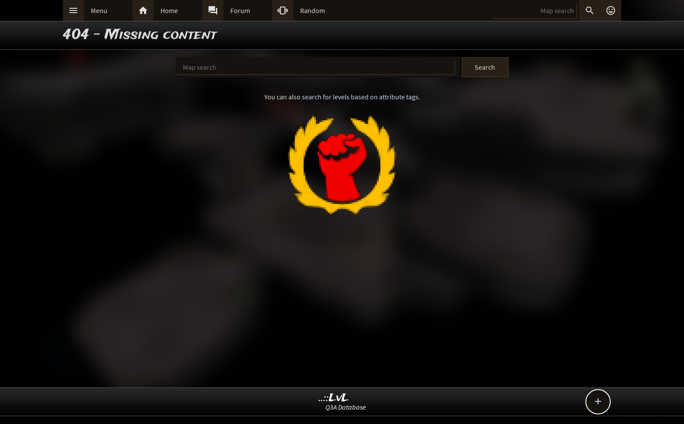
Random (312, 10)
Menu (99, 10)
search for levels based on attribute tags (360, 96)
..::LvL (334, 398)
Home (169, 10)
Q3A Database (345, 407)
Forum (240, 10)
